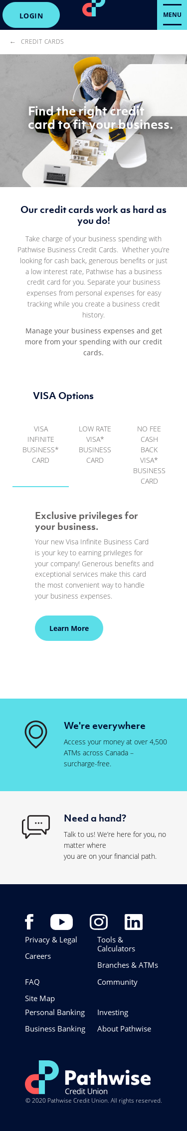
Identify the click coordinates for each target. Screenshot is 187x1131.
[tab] (40, 449)
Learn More (62, 628)
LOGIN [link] (31, 15)
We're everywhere (105, 725)
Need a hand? (95, 818)
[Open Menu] (172, 15)
